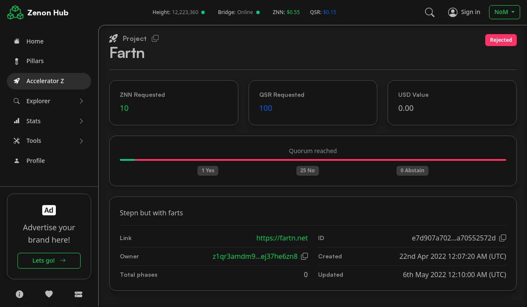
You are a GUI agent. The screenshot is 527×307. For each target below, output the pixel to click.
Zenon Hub (48, 12)
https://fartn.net (282, 238)
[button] (49, 101)
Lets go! (49, 260)
